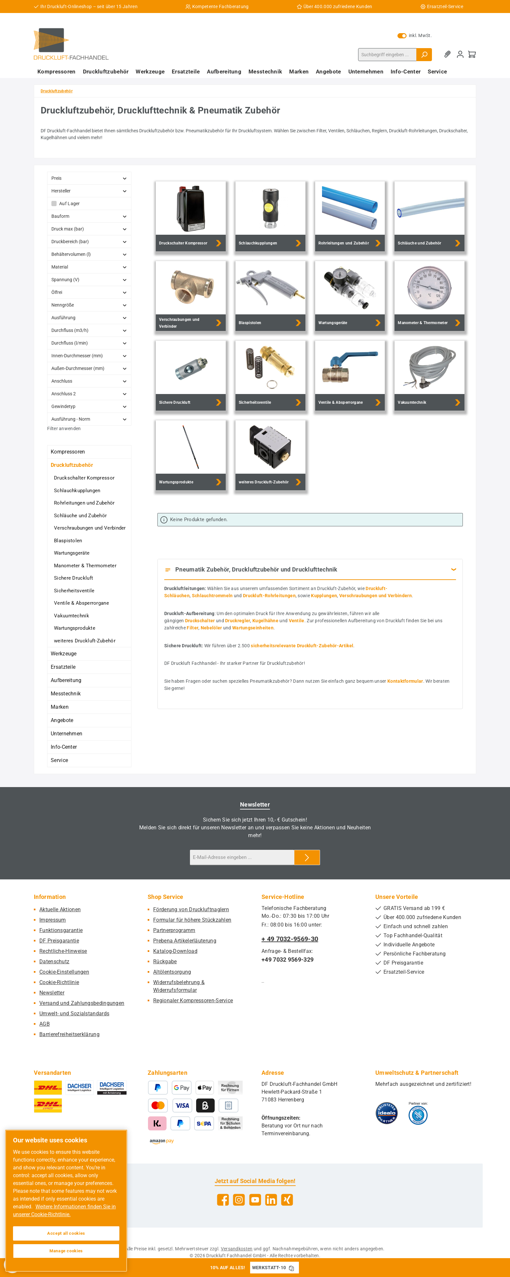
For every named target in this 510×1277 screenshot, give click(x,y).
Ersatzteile (63, 667)
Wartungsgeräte (71, 553)
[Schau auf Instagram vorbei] (239, 1199)
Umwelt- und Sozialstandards (74, 1013)
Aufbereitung (66, 680)
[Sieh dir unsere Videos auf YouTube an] (255, 1199)
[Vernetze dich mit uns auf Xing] (287, 1199)
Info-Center (64, 747)
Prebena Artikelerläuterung (184, 941)
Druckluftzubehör (72, 465)
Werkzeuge (64, 654)
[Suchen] (424, 54)
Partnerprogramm (174, 930)
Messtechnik (66, 694)
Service (59, 760)
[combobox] (387, 54)
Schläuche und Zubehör (80, 516)
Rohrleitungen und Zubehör (84, 503)
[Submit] (307, 857)
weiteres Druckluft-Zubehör (84, 641)
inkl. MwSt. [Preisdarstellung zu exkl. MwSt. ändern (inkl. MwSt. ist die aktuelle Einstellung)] (414, 35)
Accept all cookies (66, 1233)
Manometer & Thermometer (85, 566)
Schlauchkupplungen (77, 491)
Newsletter (51, 993)
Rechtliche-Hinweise (63, 951)
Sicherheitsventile (74, 591)
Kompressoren (68, 452)
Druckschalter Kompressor (84, 478)
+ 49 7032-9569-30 (290, 939)
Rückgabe (165, 961)
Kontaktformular (405, 681)
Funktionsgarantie (61, 930)
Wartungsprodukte (74, 628)
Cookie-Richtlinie (59, 982)
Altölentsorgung (172, 972)
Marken (60, 707)
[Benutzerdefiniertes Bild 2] (418, 1113)
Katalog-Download (175, 951)
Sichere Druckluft (73, 578)
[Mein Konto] (460, 54)
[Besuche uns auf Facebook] (223, 1199)
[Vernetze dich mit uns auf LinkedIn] (271, 1199)
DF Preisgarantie (59, 941)
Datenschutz (54, 961)
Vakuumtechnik (71, 616)
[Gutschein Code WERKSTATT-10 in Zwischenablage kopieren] (291, 1267)
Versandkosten (237, 1248)
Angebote (62, 720)
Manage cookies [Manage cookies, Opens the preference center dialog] (66, 1250)
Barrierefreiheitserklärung (69, 1034)
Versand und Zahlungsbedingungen (81, 1003)
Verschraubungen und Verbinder (90, 528)
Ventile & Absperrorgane (81, 603)
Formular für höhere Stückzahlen (192, 920)
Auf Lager (69, 203)
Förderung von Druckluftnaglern (191, 909)
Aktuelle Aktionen (60, 909)
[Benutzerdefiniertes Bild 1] (386, 1113)
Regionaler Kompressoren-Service (193, 1000)
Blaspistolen (68, 541)
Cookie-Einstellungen (64, 972)
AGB (44, 1024)
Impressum (52, 920)
